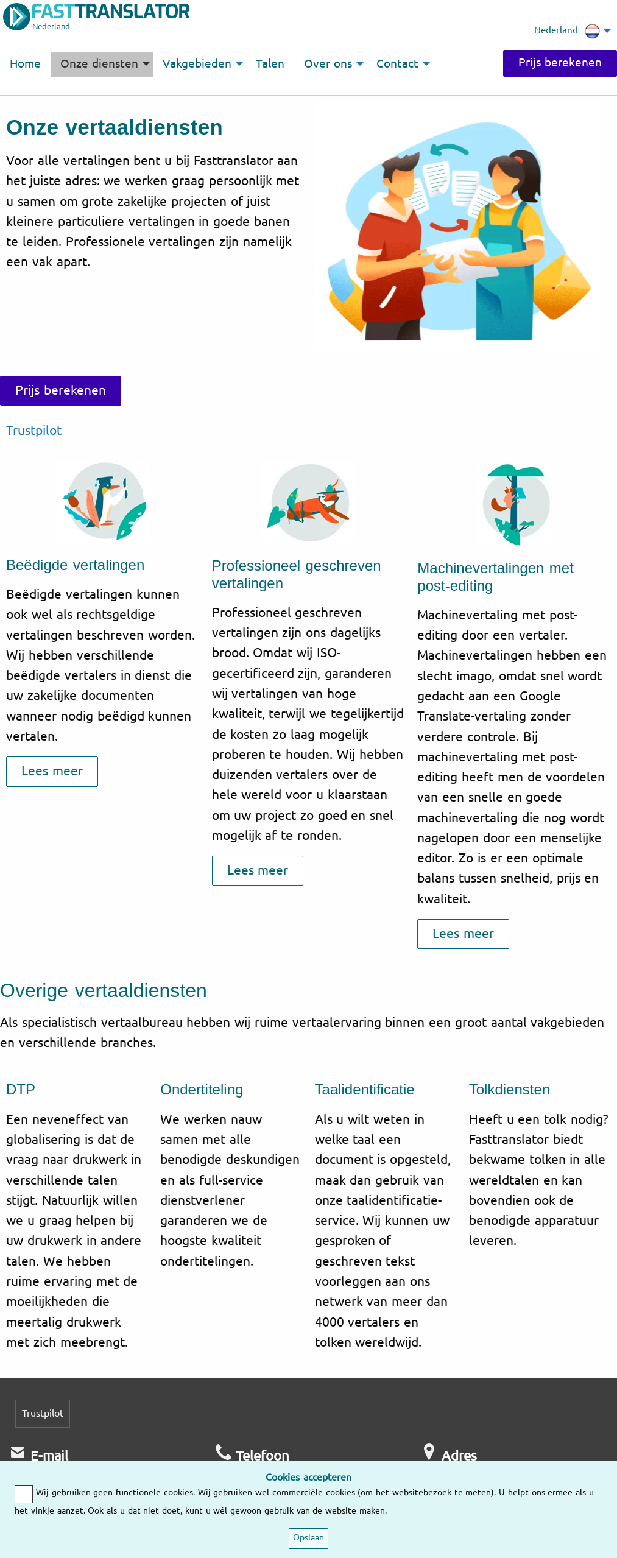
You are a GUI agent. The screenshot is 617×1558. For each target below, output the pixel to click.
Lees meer (52, 771)
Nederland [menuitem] (567, 31)
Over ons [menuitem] (328, 64)
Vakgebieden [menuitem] (197, 64)
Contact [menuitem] (397, 64)
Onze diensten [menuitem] (99, 64)
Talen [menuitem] (270, 64)
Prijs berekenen (560, 63)
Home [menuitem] (25, 64)
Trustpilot (34, 430)
